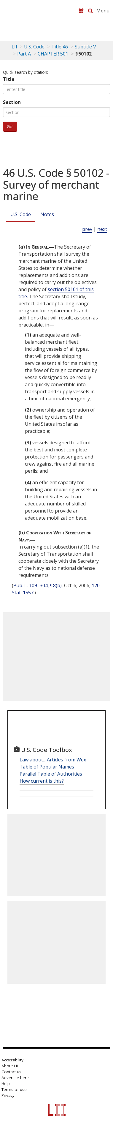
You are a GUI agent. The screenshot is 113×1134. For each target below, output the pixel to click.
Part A (24, 53)
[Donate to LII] (81, 11)
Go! (10, 126)
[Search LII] (90, 11)
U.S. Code (20, 214)
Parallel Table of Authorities (51, 774)
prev (87, 229)
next (102, 229)
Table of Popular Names (47, 766)
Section (12, 102)
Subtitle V (85, 46)
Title (9, 79)
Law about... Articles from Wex (53, 759)
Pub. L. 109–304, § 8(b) (37, 585)
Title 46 (59, 46)
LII (14, 46)
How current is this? (42, 781)
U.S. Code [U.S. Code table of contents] (34, 46)
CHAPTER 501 (53, 53)
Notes (47, 214)
